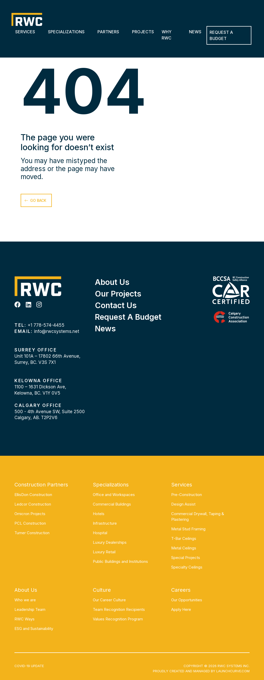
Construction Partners (41, 485)
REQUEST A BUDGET (221, 35)
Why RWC (166, 35)
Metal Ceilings (183, 548)
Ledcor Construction (32, 504)
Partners (108, 31)
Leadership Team (29, 609)
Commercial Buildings (112, 504)
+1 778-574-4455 (46, 325)
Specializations (66, 31)
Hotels (98, 513)
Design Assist (183, 504)
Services (25, 31)
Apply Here (181, 609)
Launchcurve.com (233, 671)
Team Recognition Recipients (119, 609)
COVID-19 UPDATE (29, 666)
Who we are (25, 599)
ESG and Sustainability (33, 628)
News (195, 31)
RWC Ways (24, 619)
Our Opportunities (186, 599)
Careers (181, 590)
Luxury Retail (104, 551)
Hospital (100, 532)
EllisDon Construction (33, 494)
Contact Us (116, 305)
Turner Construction (32, 532)
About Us (112, 282)
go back (38, 200)
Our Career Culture (109, 599)
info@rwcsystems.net (56, 331)
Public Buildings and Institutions (120, 561)
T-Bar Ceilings (183, 538)
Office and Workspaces (114, 494)
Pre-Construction (186, 494)
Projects (143, 31)
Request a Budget (128, 317)
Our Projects (118, 293)
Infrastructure (105, 523)
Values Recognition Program (118, 619)
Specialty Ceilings (186, 567)
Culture (102, 590)
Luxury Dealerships (110, 542)
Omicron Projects (29, 513)
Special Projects (185, 557)
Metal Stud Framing (188, 528)
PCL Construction (30, 523)
